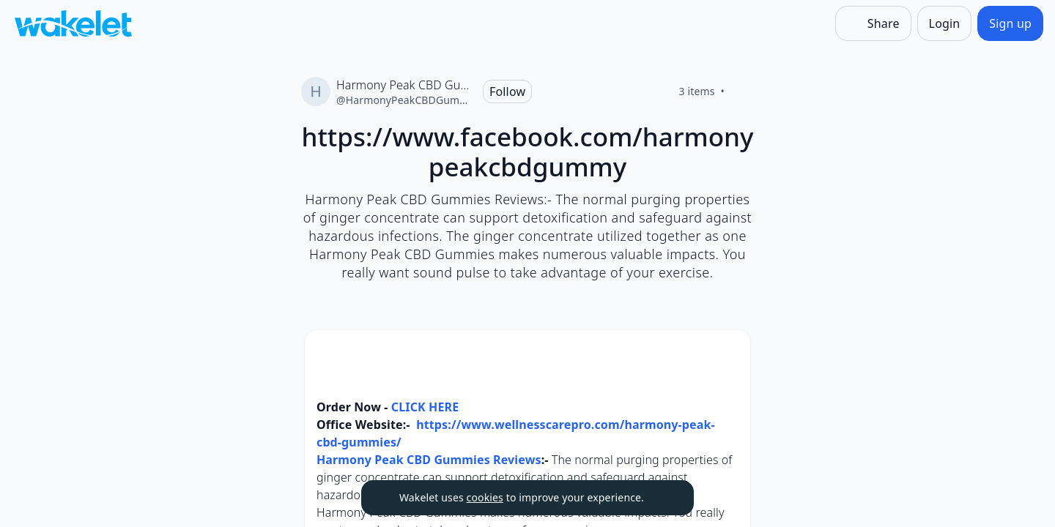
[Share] (873, 23)
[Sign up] (1010, 23)
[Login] (944, 23)
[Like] (742, 91)
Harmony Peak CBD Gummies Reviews (428, 460)
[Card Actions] (726, 353)
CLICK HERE (423, 407)
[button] (726, 354)
